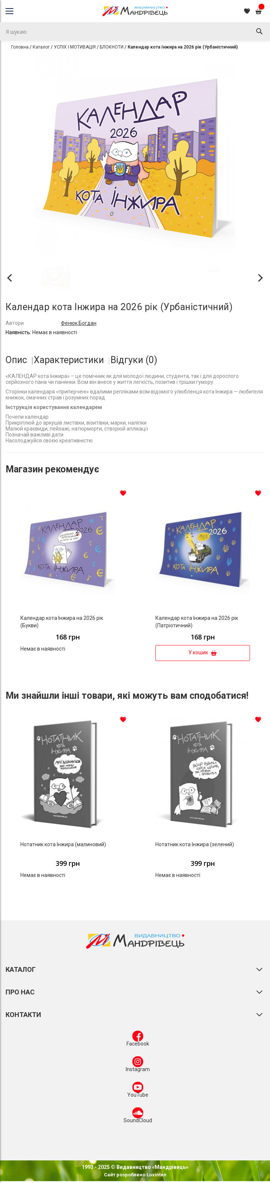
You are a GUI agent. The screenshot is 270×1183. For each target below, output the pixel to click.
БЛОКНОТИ (112, 47)
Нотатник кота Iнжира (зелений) (194, 844)
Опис (16, 360)
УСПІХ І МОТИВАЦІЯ (75, 47)
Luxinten (156, 1174)
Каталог (41, 47)
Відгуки (134, 360)
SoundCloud (138, 1116)
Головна (20, 47)
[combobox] (135, 31)
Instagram (138, 1065)
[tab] (19, 360)
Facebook (137, 1040)
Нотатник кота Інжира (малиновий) (63, 844)
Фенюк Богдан (78, 323)
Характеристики (69, 360)
